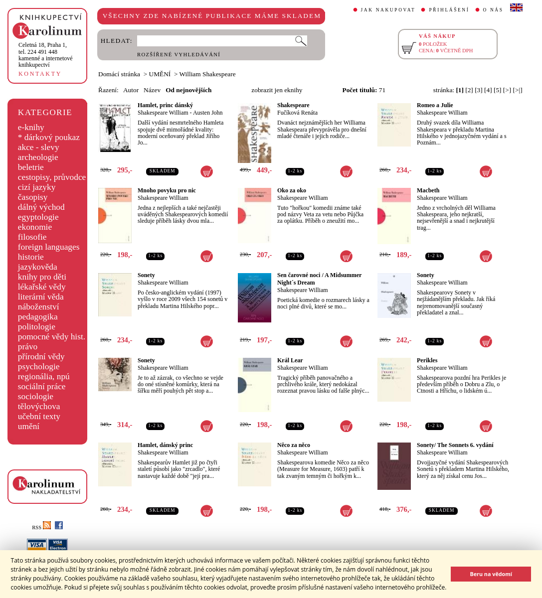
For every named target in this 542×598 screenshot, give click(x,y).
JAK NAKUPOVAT (388, 9)
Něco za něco (293, 445)
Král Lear (290, 360)
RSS (41, 527)
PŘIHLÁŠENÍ (449, 9)
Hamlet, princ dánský (165, 105)
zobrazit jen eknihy (276, 90)
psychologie (39, 366)
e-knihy (31, 127)
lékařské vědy (42, 287)
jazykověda (37, 267)
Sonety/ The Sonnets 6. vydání (455, 445)
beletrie (31, 167)
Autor (131, 90)
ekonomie (35, 227)
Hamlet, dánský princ (165, 445)
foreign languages (49, 247)
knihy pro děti (42, 277)
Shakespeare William (163, 112)
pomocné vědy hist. (51, 336)
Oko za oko (291, 190)
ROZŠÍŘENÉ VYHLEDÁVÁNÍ (178, 54)
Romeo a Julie (435, 105)
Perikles (427, 360)
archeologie (38, 157)
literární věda (41, 296)
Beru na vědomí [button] (491, 574)
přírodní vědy (41, 356)
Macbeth (428, 190)
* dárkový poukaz (49, 137)
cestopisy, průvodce (52, 177)
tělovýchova (39, 406)
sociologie (35, 396)
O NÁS (493, 9)
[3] (479, 90)
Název (152, 90)
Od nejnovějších (188, 90)
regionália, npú (44, 376)
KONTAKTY (40, 73)
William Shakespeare (208, 74)
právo (27, 346)
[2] (469, 90)
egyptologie (38, 217)
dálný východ (41, 207)
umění (28, 426)
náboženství (38, 306)
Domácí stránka (119, 74)
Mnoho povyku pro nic (167, 190)
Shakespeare (293, 105)
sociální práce (42, 386)
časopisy (33, 197)
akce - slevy (38, 147)
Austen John (208, 112)
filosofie (32, 237)
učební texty (39, 416)
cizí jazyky (37, 187)
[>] (507, 90)
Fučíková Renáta (297, 112)
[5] (498, 90)
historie (31, 257)
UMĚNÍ (160, 74)
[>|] (518, 90)
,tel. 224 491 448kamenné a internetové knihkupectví (45, 54)
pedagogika (38, 316)
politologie (36, 326)
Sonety (146, 275)
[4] (488, 90)
